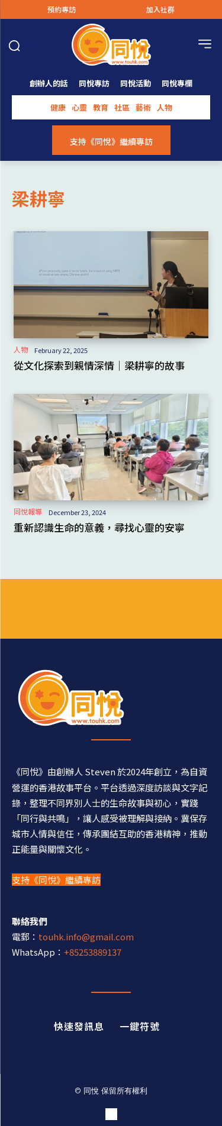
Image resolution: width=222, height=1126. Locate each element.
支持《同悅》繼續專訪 (56, 879)
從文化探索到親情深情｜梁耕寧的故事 (99, 365)
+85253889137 (92, 952)
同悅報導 (28, 511)
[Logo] (111, 44)
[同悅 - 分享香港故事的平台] (111, 697)
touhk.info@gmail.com (86, 936)
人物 (21, 349)
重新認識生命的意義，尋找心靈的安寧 (99, 527)
